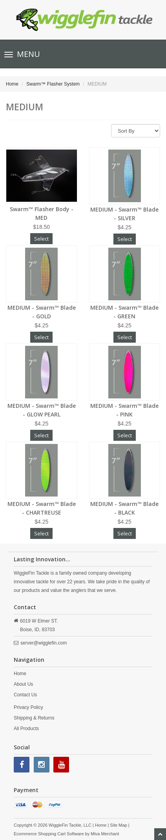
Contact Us (25, 695)
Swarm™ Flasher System (53, 84)
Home (12, 84)
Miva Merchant (105, 833)
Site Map (118, 825)
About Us (23, 684)
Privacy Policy (28, 707)
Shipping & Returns (34, 718)
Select (41, 238)
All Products (26, 728)
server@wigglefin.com (43, 643)
